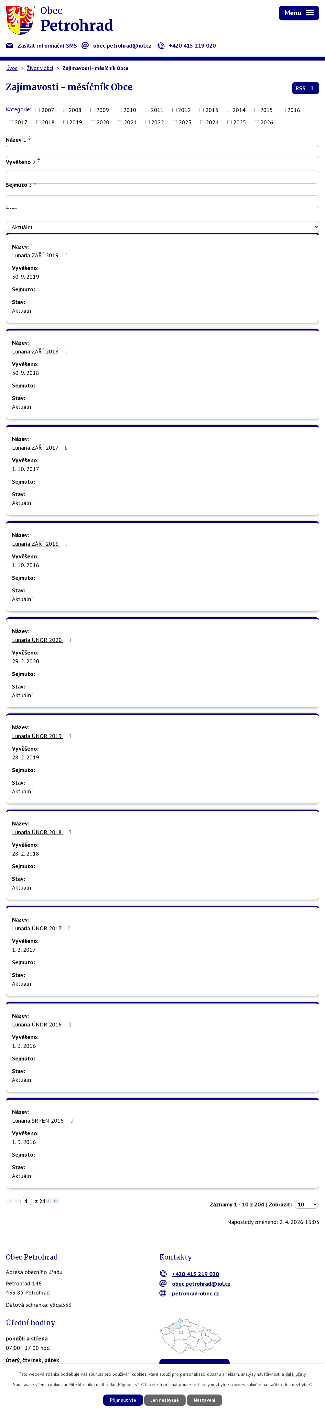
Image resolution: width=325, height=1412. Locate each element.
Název (16, 139)
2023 (185, 122)
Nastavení (204, 1400)
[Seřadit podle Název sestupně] (30, 139)
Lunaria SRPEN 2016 (44, 1120)
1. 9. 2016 (24, 1142)
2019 (75, 122)
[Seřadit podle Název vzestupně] (30, 136)
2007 (47, 110)
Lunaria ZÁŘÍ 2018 (41, 351)
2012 (184, 110)
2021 (130, 122)
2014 (239, 110)
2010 (129, 110)
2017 (21, 122)
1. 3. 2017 (24, 949)
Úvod (11, 68)
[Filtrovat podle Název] (162, 151)
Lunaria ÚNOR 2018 (43, 832)
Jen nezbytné (165, 1400)
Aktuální (22, 310)
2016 (293, 110)
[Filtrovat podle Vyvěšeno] (162, 177)
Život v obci (40, 68)
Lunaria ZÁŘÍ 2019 (41, 255)
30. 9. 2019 (25, 276)
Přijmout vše (123, 1400)
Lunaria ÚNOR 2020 (43, 640)
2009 (102, 110)
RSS (306, 88)
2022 (157, 122)
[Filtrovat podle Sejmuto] (162, 201)
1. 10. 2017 (25, 469)
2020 (102, 122)
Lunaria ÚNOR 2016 (43, 1024)
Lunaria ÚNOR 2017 (42, 928)
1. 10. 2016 (25, 565)
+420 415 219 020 (186, 45)
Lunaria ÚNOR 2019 (43, 736)
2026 (266, 122)
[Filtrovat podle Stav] (162, 227)
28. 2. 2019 (25, 757)
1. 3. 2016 (24, 1045)
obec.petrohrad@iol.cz (116, 45)
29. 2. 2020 (25, 661)
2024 (212, 122)
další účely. (296, 1374)
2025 (239, 122)
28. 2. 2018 (25, 853)
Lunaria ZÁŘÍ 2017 (41, 447)
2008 (75, 110)
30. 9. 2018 (25, 372)
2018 (48, 122)
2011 (157, 110)
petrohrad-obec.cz (189, 1293)
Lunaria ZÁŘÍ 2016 (41, 543)
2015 (266, 110)
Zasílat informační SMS (41, 45)
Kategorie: (18, 109)
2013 (211, 110)
